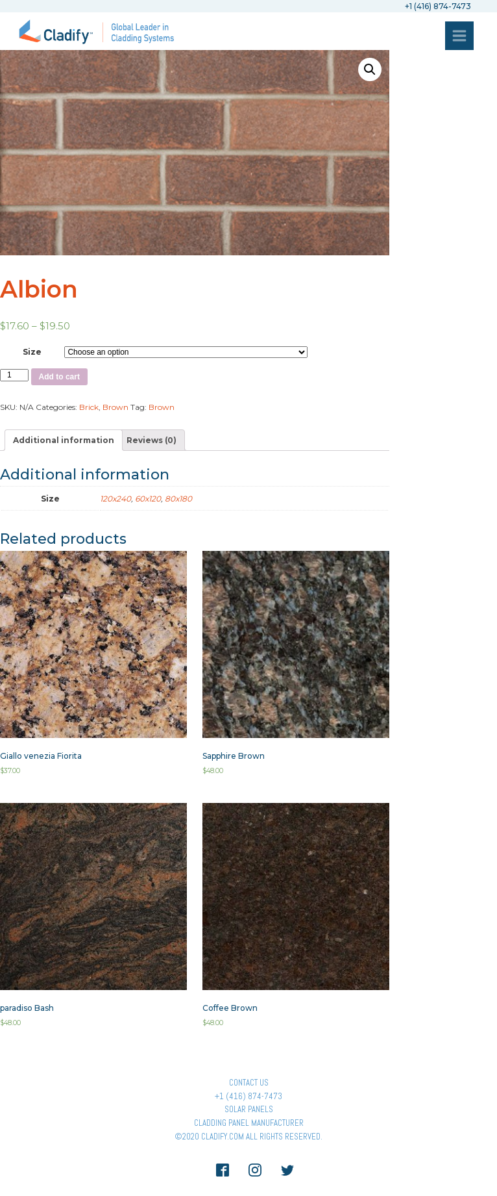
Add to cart (59, 376)
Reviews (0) (151, 440)
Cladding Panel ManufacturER (249, 1122)
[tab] (64, 440)
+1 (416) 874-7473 (248, 1096)
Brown (115, 407)
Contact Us (249, 1082)
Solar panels (248, 1109)
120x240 (115, 498)
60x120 (148, 498)
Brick (89, 407)
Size (32, 352)
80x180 (178, 498)
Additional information (63, 440)
